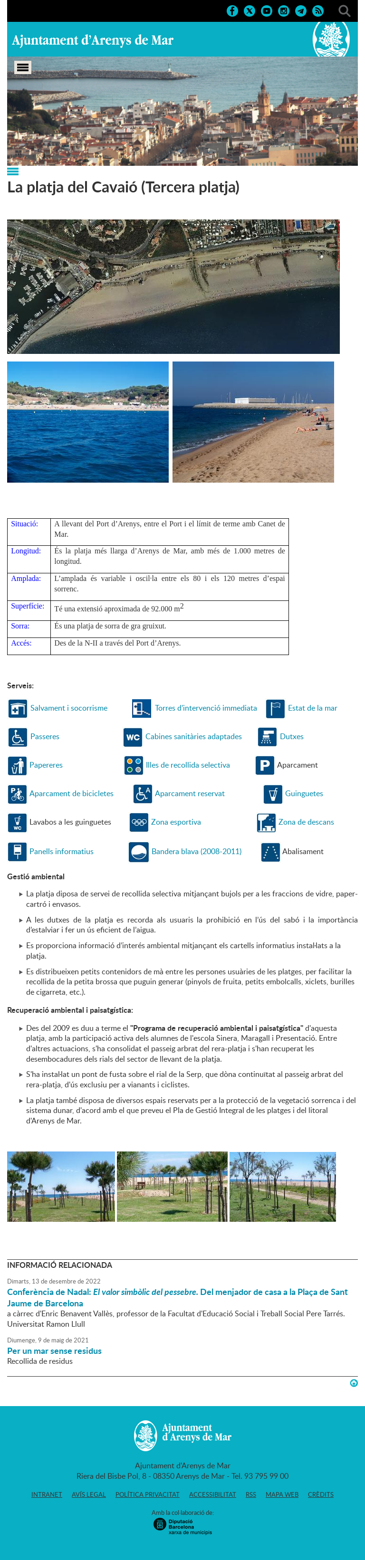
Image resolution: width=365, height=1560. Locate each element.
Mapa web (282, 1494)
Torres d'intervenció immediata (206, 708)
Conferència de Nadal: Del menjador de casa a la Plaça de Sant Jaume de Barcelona (177, 1297)
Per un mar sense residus (54, 1350)
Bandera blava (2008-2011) (196, 851)
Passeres (44, 736)
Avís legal (89, 1494)
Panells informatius (61, 851)
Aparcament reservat (190, 793)
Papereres (46, 765)
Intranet (46, 1494)
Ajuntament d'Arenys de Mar (92, 41)
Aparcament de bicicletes (71, 793)
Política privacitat (147, 1494)
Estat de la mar (312, 708)
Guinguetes (304, 793)
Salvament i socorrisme (68, 708)
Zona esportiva (176, 822)
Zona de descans (306, 822)
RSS (251, 1494)
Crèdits (321, 1494)
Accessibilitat (212, 1494)
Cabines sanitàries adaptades (193, 736)
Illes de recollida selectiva (188, 765)
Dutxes (292, 736)
